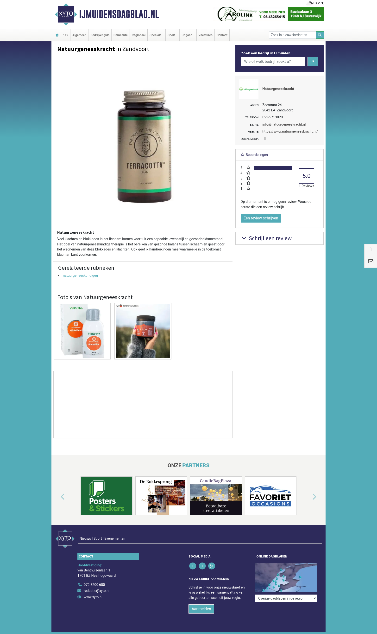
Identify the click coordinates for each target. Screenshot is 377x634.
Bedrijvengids (99, 35)
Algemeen (79, 35)
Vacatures (206, 35)
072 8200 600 (94, 585)
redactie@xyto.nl (96, 591)
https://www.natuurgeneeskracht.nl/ (290, 131)
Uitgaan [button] (187, 35)
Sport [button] (171, 35)
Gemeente (120, 35)
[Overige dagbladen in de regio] (286, 598)
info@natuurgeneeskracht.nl (284, 124)
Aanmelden (201, 609)
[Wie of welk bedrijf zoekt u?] (273, 61)
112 (65, 35)
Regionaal (138, 35)
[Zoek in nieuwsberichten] (292, 35)
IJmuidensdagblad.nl (119, 14)
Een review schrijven (261, 218)
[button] (57, 497)
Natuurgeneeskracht (278, 89)
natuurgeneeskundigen (80, 276)
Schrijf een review (266, 238)
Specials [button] (155, 35)
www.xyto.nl (93, 597)
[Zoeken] (320, 35)
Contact (222, 35)
